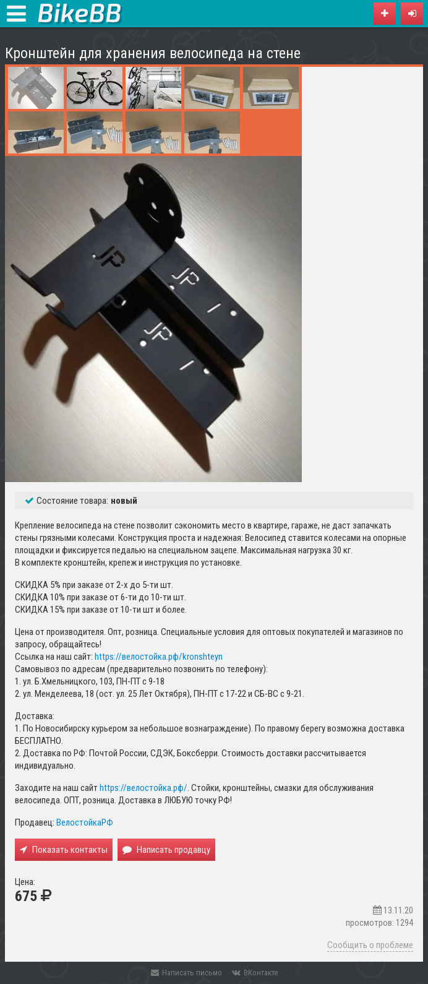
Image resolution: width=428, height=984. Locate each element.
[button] (412, 13)
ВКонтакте (255, 972)
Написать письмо (186, 972)
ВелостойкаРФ (84, 822)
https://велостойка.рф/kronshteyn (159, 656)
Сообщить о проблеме (370, 945)
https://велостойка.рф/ (143, 787)
